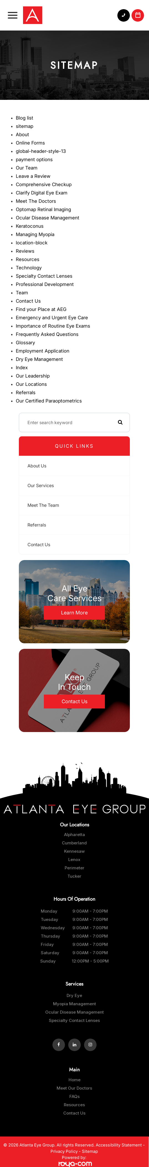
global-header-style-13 (41, 151)
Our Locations (31, 384)
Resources (27, 259)
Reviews (25, 251)
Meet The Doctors (36, 201)
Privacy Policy (64, 1151)
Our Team (26, 168)
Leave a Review (33, 176)
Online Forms (30, 143)
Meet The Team (43, 505)
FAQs (74, 1096)
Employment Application (42, 351)
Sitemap (90, 1151)
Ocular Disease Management (47, 218)
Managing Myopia (35, 234)
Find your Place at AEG (41, 309)
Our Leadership (33, 376)
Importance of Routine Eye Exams (53, 326)
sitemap (24, 126)
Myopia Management (74, 1003)
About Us (36, 466)
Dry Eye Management (39, 359)
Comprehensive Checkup (44, 184)
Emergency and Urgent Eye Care (52, 317)
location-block (31, 242)
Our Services (40, 485)
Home (74, 1079)
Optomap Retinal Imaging (43, 209)
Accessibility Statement (119, 1145)
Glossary (25, 342)
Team (22, 292)
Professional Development (45, 284)
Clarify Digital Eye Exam (41, 193)
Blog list (24, 118)
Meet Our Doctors (74, 1088)
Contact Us (28, 301)
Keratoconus (30, 226)
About (22, 134)
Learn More (74, 613)
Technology (29, 267)
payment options (34, 159)
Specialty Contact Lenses (44, 276)
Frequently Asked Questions (47, 334)
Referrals (26, 392)
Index (22, 367)
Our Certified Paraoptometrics (49, 401)
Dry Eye (74, 995)
